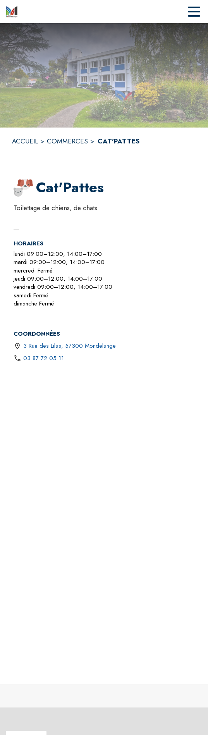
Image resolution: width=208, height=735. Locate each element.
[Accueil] (11, 11)
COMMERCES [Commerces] (67, 141)
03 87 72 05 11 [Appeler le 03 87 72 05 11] (43, 358)
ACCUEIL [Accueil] (25, 141)
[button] (23, 187)
